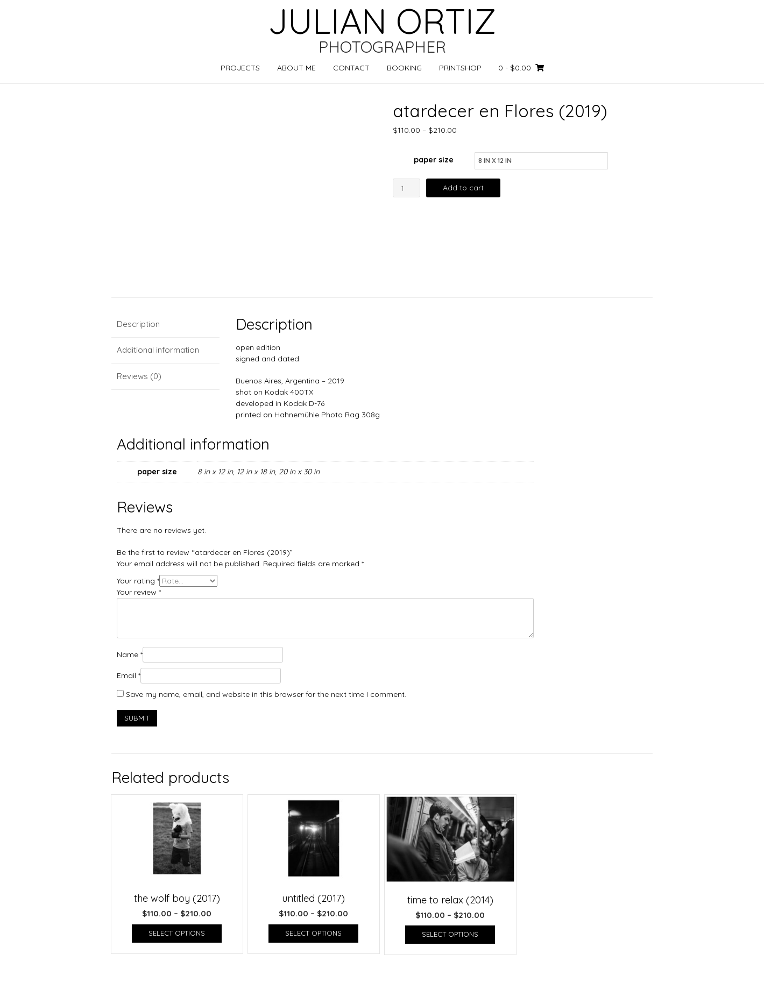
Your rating (138, 581)
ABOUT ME (296, 68)
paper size (434, 160)
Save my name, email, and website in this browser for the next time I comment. (266, 694)
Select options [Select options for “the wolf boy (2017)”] (176, 933)
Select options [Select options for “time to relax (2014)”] (450, 934)
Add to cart (463, 188)
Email (128, 675)
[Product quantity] (406, 188)
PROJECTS (240, 68)
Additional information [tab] (158, 350)
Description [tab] (138, 324)
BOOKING (404, 68)
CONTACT (351, 68)
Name (130, 654)
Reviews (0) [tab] (139, 376)
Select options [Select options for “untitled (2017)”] (313, 933)
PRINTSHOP (460, 68)
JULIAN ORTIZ (382, 21)
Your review (139, 592)
